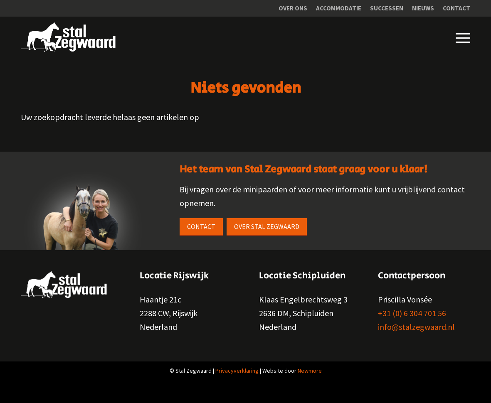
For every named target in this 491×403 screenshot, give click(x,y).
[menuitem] (293, 8)
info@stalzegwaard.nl (416, 327)
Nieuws (423, 8)
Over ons (293, 8)
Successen (386, 8)
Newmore (310, 370)
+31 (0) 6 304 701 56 (412, 313)
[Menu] (456, 37)
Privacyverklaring (237, 370)
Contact (456, 8)
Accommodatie (338, 8)
